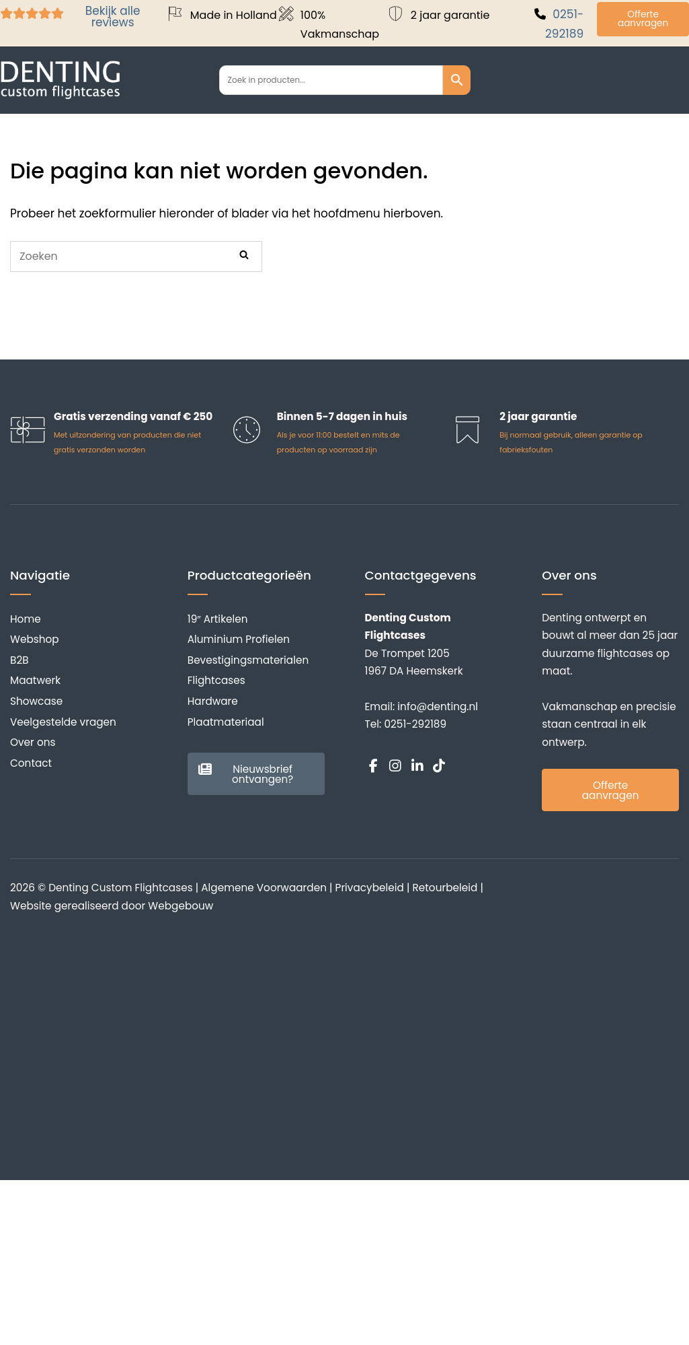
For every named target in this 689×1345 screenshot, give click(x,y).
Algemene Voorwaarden (264, 888)
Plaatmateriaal (226, 722)
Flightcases (216, 680)
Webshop (34, 639)
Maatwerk (35, 680)
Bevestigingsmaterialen (248, 660)
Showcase (36, 701)
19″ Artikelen (218, 619)
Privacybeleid (369, 888)
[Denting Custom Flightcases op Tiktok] (439, 766)
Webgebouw (180, 906)
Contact (31, 763)
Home (25, 619)
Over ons (32, 742)
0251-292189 (415, 724)
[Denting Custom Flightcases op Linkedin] (417, 766)
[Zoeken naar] (136, 256)
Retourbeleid (445, 888)
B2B (19, 660)
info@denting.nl (437, 706)
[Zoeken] (244, 255)
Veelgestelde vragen (63, 722)
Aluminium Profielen (239, 639)
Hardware (213, 701)
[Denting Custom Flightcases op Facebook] (373, 766)
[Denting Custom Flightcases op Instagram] (395, 766)
